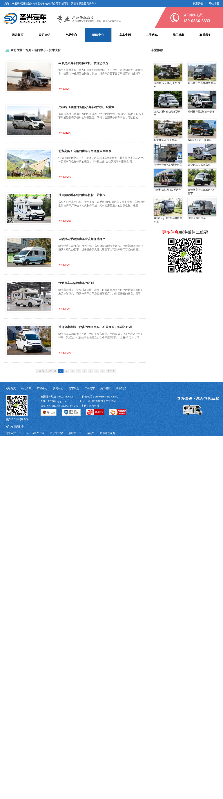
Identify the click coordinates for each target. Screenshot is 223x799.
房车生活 (125, 34)
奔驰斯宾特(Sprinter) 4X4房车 (202, 182)
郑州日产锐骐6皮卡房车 (202, 102)
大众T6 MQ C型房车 (202, 155)
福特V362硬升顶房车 (202, 130)
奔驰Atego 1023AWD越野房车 (168, 210)
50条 (41, 370)
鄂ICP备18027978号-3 (63, 405)
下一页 (111, 370)
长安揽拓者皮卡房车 (168, 130)
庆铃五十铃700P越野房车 (168, 155)
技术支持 (55, 50)
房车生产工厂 (13, 433)
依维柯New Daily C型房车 (168, 75)
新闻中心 (98, 34)
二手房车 (152, 34)
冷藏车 (90, 433)
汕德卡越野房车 (202, 208)
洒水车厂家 (56, 433)
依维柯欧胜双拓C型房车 (168, 180)
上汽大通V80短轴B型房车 (168, 104)
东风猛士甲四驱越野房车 (202, 73)
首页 (28, 50)
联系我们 (198, 3)
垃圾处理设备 (107, 433)
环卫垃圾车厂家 (35, 433)
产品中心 (71, 34)
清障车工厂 (74, 433)
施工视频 (178, 34)
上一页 (52, 370)
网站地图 (214, 3)
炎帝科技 (94, 405)
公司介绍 (44, 34)
